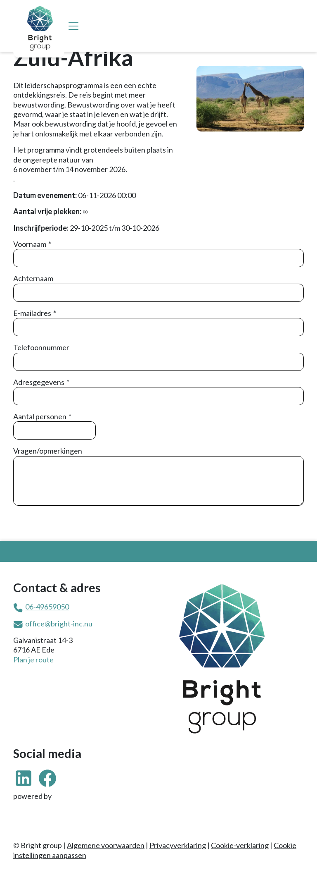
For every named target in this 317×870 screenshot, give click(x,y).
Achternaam (33, 278)
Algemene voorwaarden (105, 845)
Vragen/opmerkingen (47, 450)
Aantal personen (39, 416)
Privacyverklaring (177, 845)
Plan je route (33, 659)
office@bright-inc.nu (58, 623)
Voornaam (29, 244)
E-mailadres (32, 313)
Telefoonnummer (41, 347)
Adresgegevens (38, 382)
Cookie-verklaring (240, 845)
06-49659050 (47, 606)
